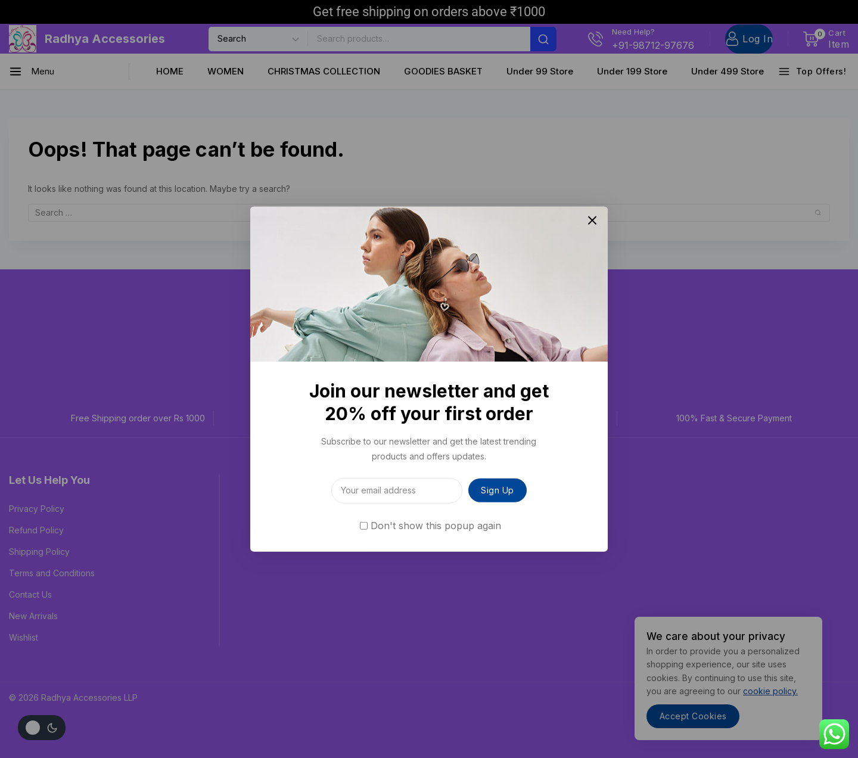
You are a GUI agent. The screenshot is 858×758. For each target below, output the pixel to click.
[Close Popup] (592, 222)
